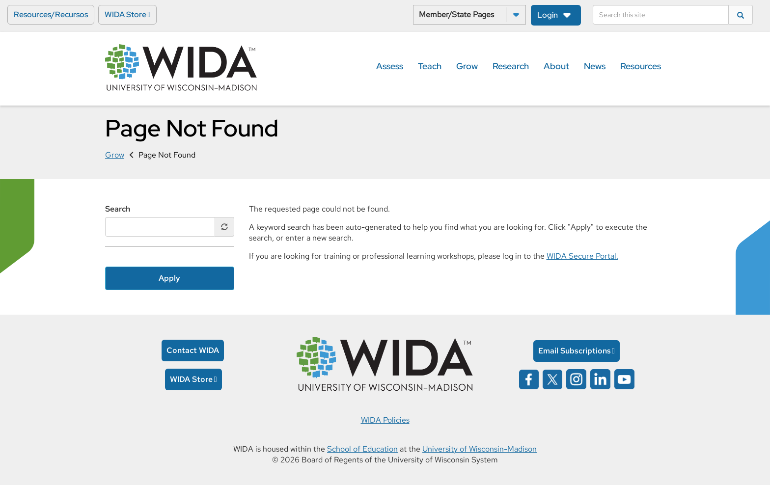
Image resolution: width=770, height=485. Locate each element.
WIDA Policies (385, 420)
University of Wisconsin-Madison (479, 449)
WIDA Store (125, 14)
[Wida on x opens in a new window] (552, 378)
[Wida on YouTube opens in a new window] (624, 378)
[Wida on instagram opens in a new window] (576, 378)
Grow (467, 66)
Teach (429, 66)
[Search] (661, 15)
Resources (640, 66)
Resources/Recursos (51, 14)
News (594, 66)
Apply (169, 278)
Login (547, 15)
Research (511, 66)
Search (117, 209)
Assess (389, 66)
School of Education (362, 449)
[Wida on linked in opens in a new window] (600, 378)
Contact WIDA (192, 350)
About (556, 66)
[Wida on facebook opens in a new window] (529, 378)
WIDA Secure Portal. (582, 256)
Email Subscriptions (574, 351)
